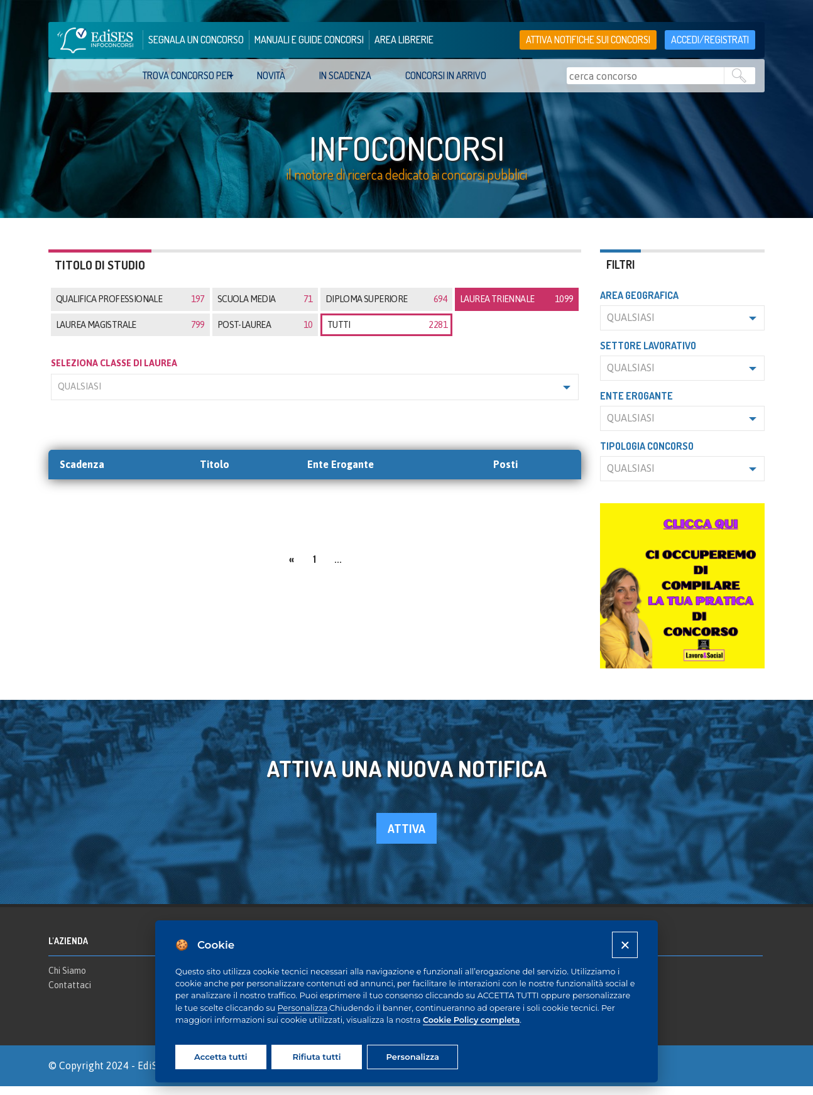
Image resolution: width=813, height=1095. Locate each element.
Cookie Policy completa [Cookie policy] (471, 1020)
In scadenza (345, 75)
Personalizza (303, 1008)
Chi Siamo (67, 979)
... (338, 568)
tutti (387, 333)
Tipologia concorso (647, 455)
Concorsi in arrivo (445, 75)
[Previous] (291, 567)
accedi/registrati (710, 39)
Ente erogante (636, 405)
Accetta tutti (220, 1057)
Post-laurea (265, 333)
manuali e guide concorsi (309, 39)
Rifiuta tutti (316, 1057)
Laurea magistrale (130, 333)
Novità (271, 75)
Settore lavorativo (648, 355)
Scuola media (265, 308)
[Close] (625, 944)
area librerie (404, 39)
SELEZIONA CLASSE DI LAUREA (114, 372)
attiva (406, 838)
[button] (315, 396)
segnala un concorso (196, 39)
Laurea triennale (516, 308)
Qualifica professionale (130, 308)
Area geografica (639, 304)
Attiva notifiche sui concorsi (588, 39)
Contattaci (69, 994)
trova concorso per (187, 75)
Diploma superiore (386, 308)
